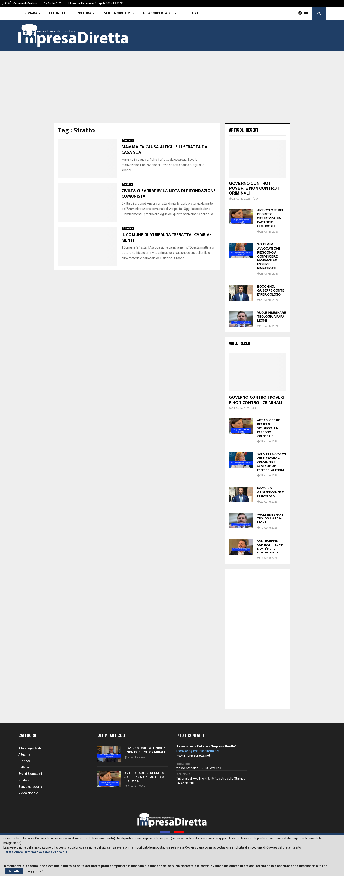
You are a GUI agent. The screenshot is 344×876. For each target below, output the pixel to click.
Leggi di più (34, 871)
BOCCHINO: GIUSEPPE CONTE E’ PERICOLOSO (270, 290)
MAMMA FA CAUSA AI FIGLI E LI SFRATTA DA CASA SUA (165, 149)
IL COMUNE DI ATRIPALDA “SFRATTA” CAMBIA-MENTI (166, 237)
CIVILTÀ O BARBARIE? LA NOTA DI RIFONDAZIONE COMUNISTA (169, 193)
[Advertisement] (172, 90)
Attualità (56, 13)
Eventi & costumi (116, 13)
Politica (84, 13)
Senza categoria (30, 786)
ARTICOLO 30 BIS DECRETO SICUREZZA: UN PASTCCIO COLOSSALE (270, 218)
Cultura (191, 13)
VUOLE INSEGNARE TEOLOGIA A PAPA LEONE (271, 316)
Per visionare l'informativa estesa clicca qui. (35, 852)
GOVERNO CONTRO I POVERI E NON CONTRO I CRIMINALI (254, 188)
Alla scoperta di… (158, 13)
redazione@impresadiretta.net (197, 751)
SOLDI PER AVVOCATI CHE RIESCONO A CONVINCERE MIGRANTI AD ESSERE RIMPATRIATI (268, 256)
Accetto (14, 871)
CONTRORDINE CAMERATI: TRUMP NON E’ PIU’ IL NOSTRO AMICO (270, 546)
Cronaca (29, 13)
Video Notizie (28, 793)
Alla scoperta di (29, 748)
